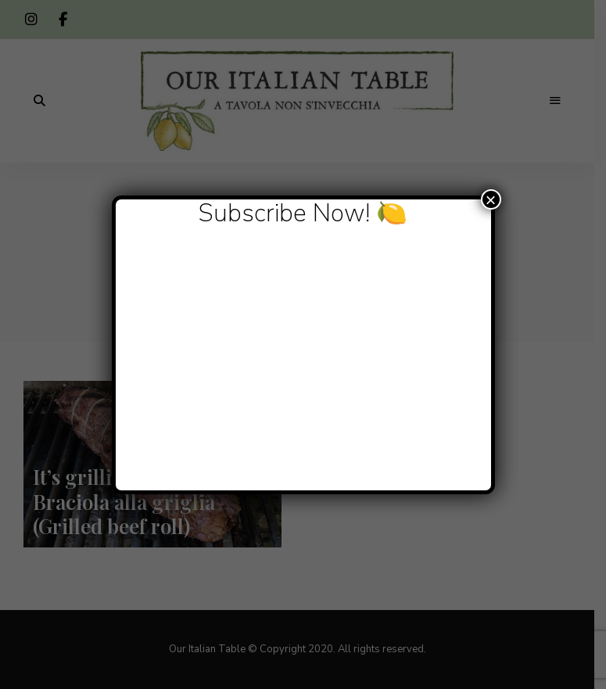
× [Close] (490, 199)
